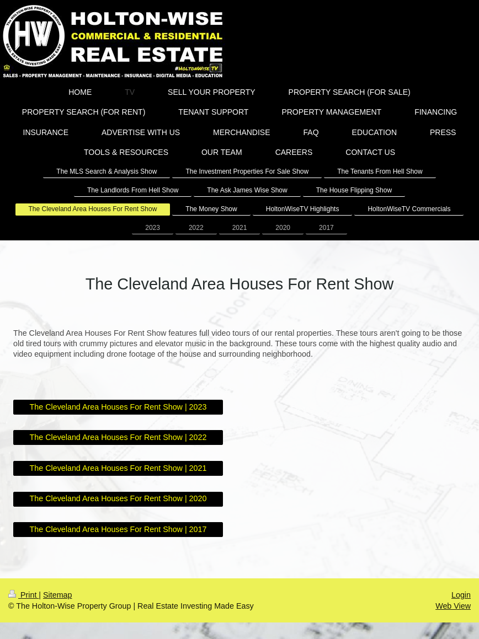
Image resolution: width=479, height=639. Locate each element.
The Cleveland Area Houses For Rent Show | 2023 (118, 406)
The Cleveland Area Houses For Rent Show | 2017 (118, 529)
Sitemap (57, 594)
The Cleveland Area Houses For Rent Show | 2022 (118, 437)
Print (23, 594)
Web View (453, 606)
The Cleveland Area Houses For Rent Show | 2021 (118, 468)
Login (461, 594)
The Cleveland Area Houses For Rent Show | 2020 (118, 498)
